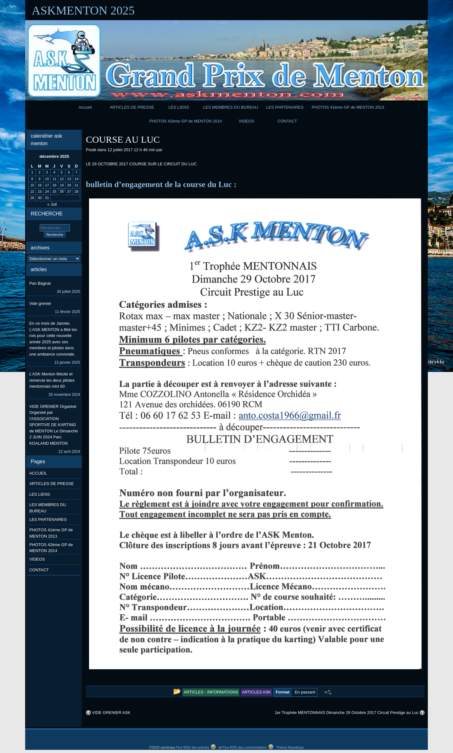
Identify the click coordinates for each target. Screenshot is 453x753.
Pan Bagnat (40, 283)
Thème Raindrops (290, 747)
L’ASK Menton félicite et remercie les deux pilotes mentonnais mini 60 (52, 380)
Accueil (85, 107)
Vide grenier (40, 303)
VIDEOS (246, 121)
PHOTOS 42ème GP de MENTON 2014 (185, 121)
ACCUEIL (38, 473)
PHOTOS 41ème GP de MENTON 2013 (348, 107)
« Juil (52, 204)
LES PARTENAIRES (285, 107)
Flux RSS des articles (192, 747)
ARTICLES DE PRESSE (132, 107)
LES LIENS (178, 107)
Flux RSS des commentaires (244, 747)
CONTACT (287, 121)
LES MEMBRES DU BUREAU (230, 107)
